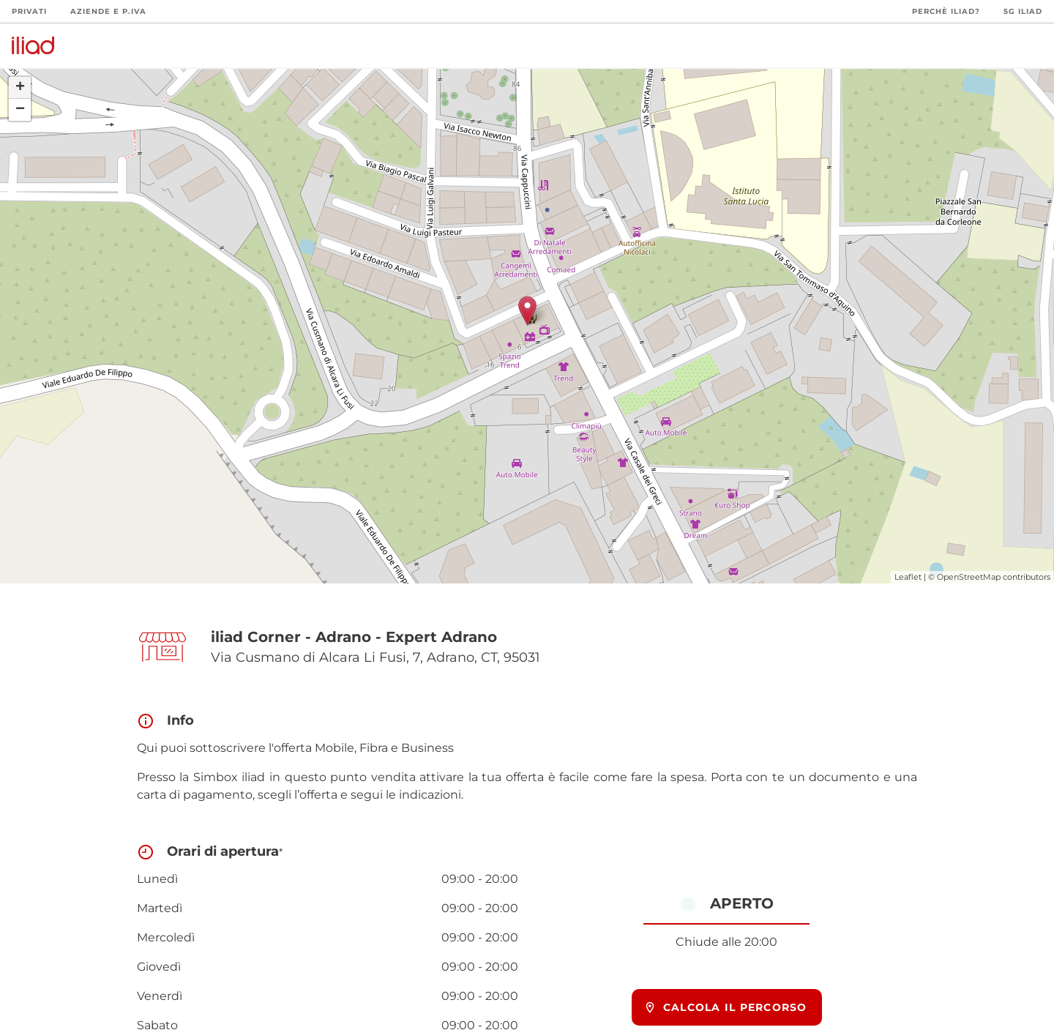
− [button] (20, 110)
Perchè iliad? (946, 11)
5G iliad (1022, 11)
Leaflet (908, 577)
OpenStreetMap (969, 577)
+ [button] (20, 88)
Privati (29, 11)
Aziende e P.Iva (108, 11)
